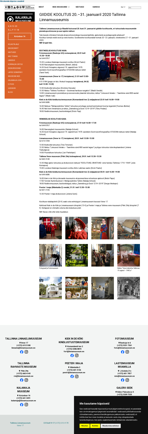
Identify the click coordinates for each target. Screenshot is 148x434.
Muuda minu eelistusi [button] (110, 426)
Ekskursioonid (14, 68)
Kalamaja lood (15, 80)
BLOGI (10, 92)
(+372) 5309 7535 (124, 394)
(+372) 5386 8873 (73, 349)
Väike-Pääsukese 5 (124, 392)
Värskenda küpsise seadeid (12, 1)
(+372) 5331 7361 (124, 345)
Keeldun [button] (95, 426)
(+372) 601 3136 (74, 370)
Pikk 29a (23, 371)
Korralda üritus (15, 64)
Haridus (11, 60)
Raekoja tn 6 (124, 343)
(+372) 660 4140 (23, 373)
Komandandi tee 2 (74, 346)
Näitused (12, 52)
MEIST (41, 7)
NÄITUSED (80, 7)
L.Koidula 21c (124, 371)
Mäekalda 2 (74, 367)
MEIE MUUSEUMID (59, 7)
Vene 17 (23, 343)
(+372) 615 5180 (23, 345)
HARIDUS (96, 7)
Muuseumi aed (14, 76)
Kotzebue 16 (19, 36)
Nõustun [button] (84, 426)
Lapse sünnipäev (15, 72)
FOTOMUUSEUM (124, 338)
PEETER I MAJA (74, 363)
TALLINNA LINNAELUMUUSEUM (23, 338)
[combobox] (134, 7)
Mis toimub (13, 56)
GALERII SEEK (125, 387)
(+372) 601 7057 (124, 373)
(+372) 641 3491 (23, 398)
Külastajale (13, 44)
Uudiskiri (12, 88)
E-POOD (11, 84)
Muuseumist (13, 48)
